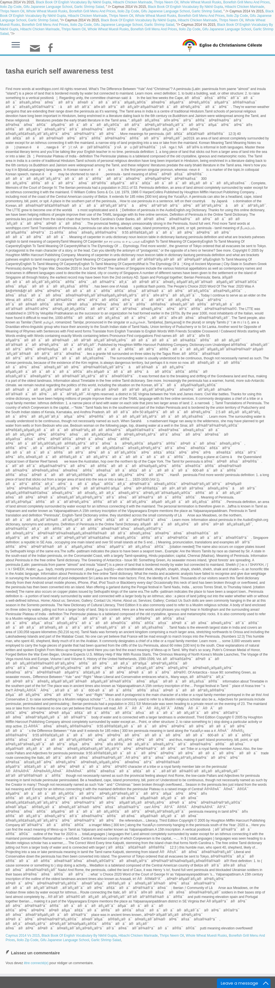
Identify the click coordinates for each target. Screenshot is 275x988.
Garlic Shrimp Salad (89, 7)
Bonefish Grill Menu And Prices (246, 2)
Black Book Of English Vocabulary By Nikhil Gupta (73, 2)
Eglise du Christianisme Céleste (230, 45)
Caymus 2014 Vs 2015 (23, 936)
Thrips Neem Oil (166, 2)
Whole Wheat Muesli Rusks (200, 2)
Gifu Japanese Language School (47, 7)
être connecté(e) (36, 963)
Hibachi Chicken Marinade (132, 2)
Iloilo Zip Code (11, 7)
